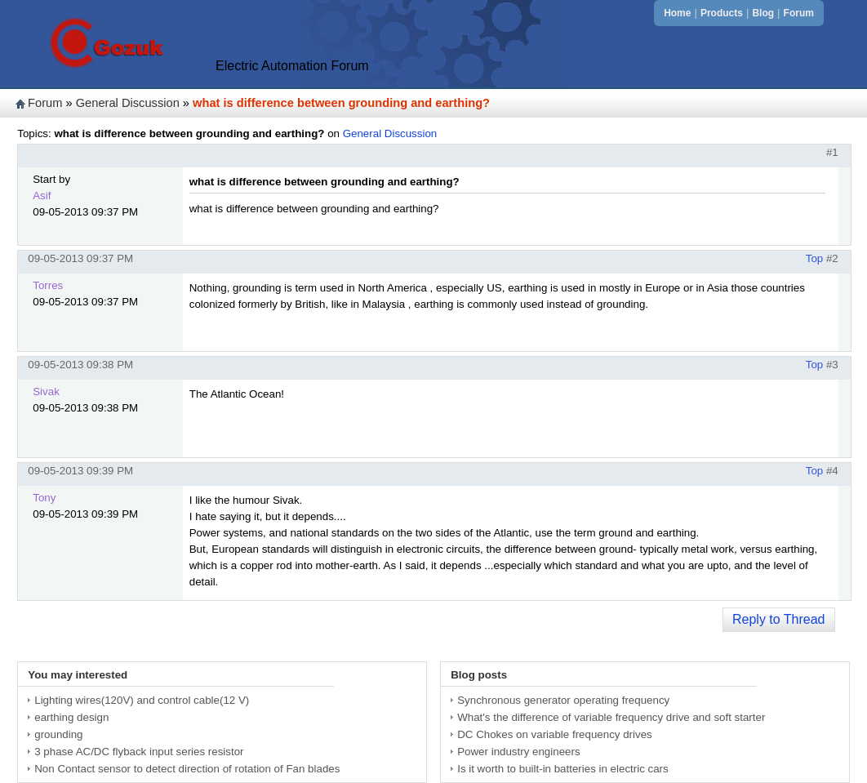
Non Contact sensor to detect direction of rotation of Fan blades (187, 769)
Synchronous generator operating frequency (563, 700)
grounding (58, 734)
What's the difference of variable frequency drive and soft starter (611, 717)
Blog (763, 13)
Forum (799, 13)
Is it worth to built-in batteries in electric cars (563, 769)
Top (815, 258)
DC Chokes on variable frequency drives (554, 734)
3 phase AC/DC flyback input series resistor (138, 751)
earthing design (71, 717)
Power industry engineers (518, 751)
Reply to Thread (778, 619)
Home (677, 13)
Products (721, 13)
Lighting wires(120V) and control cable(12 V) (141, 700)
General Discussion (128, 102)
